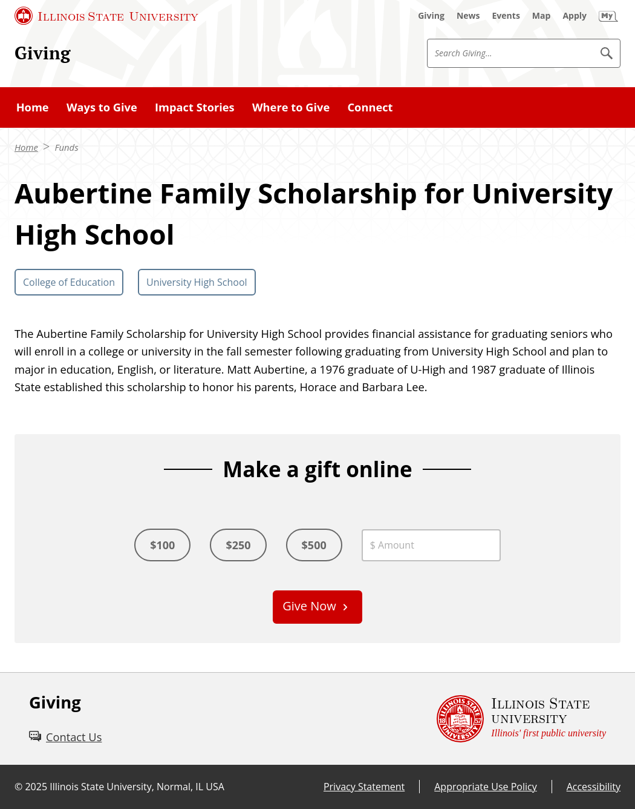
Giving (42, 52)
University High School (196, 282)
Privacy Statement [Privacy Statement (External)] (364, 786)
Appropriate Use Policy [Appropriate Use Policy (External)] (485, 786)
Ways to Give (102, 106)
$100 (162, 545)
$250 (238, 545)
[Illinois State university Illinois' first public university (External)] (521, 718)
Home (32, 106)
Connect (369, 106)
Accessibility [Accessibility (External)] (593, 786)
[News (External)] (468, 15)
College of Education (69, 282)
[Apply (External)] (574, 15)
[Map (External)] (541, 15)
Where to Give (291, 106)
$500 (314, 545)
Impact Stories (195, 106)
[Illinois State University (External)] (106, 15)
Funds (66, 147)
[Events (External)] (506, 15)
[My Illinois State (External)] (608, 15)
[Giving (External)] (431, 15)
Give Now (309, 606)
